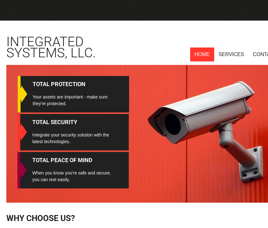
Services (231, 54)
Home (202, 54)
